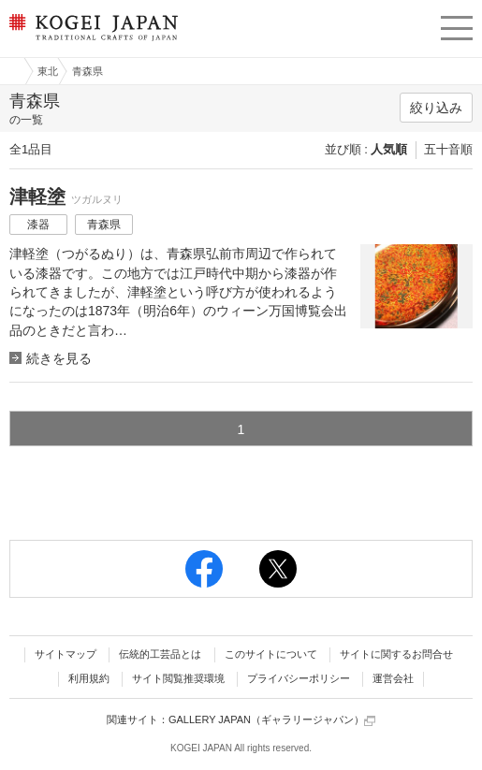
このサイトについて (271, 654)
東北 (47, 71)
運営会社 (393, 678)
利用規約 (89, 678)
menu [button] (457, 25)
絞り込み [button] (436, 107)
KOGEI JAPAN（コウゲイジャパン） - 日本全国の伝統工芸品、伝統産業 (91, 42)
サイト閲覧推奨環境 (178, 678)
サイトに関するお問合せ (396, 654)
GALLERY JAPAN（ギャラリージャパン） (271, 720)
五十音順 (448, 149)
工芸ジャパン (10, 71)
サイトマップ (65, 654)
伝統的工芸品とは (160, 654)
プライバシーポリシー (298, 678)
